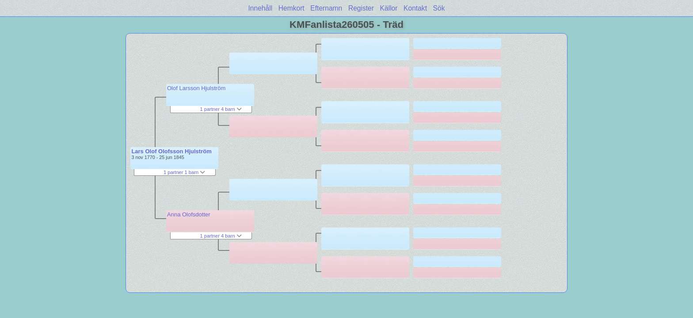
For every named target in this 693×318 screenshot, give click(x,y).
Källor (389, 8)
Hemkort (291, 8)
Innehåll (260, 8)
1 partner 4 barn (220, 109)
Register (361, 8)
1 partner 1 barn (184, 172)
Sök (439, 8)
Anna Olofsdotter (188, 214)
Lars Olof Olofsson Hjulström (171, 151)
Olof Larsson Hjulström (196, 88)
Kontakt (415, 8)
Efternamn (326, 8)
